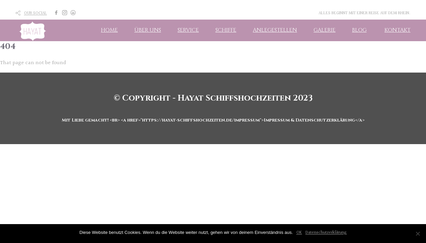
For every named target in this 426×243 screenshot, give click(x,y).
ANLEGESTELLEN (275, 30)
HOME (109, 30)
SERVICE (188, 30)
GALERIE (325, 30)
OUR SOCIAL (35, 13)
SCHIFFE (225, 30)
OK (299, 232)
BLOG (359, 30)
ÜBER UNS (147, 30)
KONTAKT (397, 30)
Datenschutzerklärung (326, 232)
